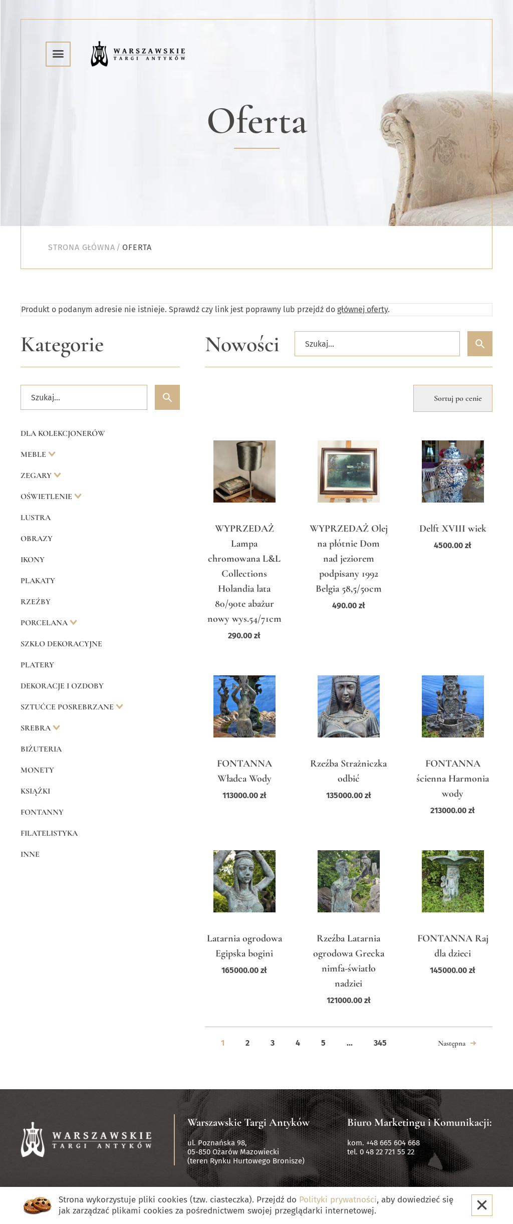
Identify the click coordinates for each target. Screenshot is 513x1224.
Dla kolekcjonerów (63, 433)
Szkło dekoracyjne (61, 644)
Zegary (37, 475)
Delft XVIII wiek (452, 529)
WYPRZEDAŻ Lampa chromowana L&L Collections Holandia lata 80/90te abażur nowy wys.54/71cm (244, 574)
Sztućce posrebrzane (68, 707)
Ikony (33, 560)
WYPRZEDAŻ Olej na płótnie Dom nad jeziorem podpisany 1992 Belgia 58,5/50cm (349, 559)
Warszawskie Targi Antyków (248, 1122)
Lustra (36, 518)
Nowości (242, 344)
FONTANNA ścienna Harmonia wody (452, 779)
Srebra (37, 728)
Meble (34, 454)
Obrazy (37, 539)
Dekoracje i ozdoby (62, 686)
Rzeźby (36, 602)
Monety (37, 770)
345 (380, 1043)
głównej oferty (362, 309)
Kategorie (62, 344)
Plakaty (38, 581)
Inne (30, 854)
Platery (37, 665)
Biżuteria (41, 749)
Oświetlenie (47, 497)
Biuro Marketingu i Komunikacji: (419, 1122)
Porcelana (45, 623)
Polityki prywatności (338, 1199)
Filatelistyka (49, 833)
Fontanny (42, 812)
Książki (35, 791)
